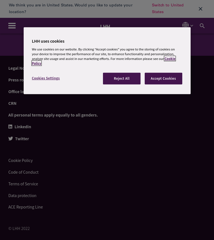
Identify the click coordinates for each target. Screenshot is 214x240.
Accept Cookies (163, 78)
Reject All (122, 78)
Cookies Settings (46, 78)
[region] (107, 60)
